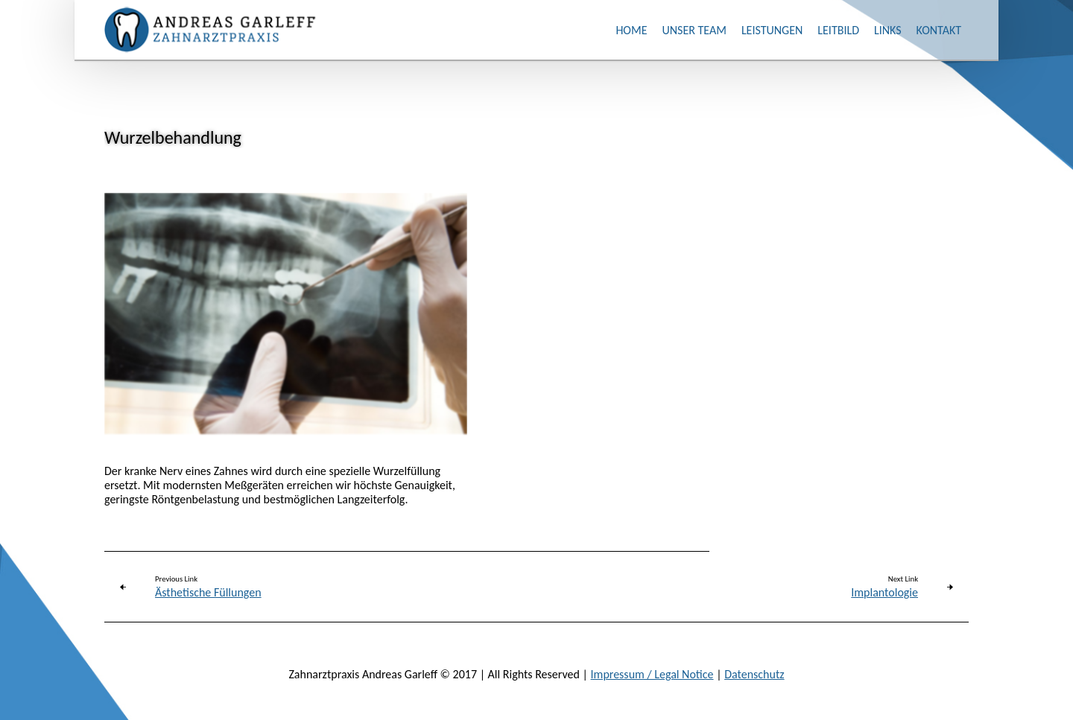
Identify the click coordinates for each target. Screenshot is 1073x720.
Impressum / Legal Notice (652, 674)
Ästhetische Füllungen (208, 592)
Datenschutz (754, 674)
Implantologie (884, 592)
